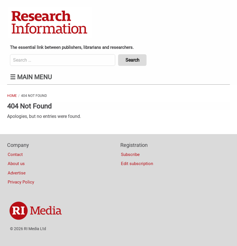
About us (16, 163)
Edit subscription (137, 163)
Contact (15, 154)
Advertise (17, 173)
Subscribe (130, 154)
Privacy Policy (21, 182)
